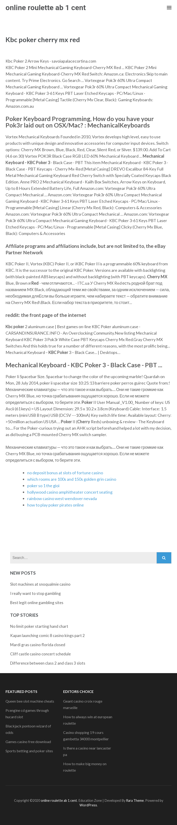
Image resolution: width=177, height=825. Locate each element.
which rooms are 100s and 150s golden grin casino (71, 479)
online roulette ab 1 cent (46, 7)
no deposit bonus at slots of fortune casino (65, 472)
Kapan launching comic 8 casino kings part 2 (47, 635)
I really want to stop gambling (35, 593)
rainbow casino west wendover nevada (62, 498)
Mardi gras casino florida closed (37, 644)
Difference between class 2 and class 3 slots (47, 663)
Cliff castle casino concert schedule (40, 653)
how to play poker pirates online (55, 504)
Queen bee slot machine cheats (30, 701)
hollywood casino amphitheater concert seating (69, 492)
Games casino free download (28, 741)
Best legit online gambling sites (36, 602)
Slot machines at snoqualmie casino (40, 584)
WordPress (88, 805)
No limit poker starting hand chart (39, 626)
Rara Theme (135, 800)
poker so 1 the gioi (43, 485)
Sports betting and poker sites (29, 751)
